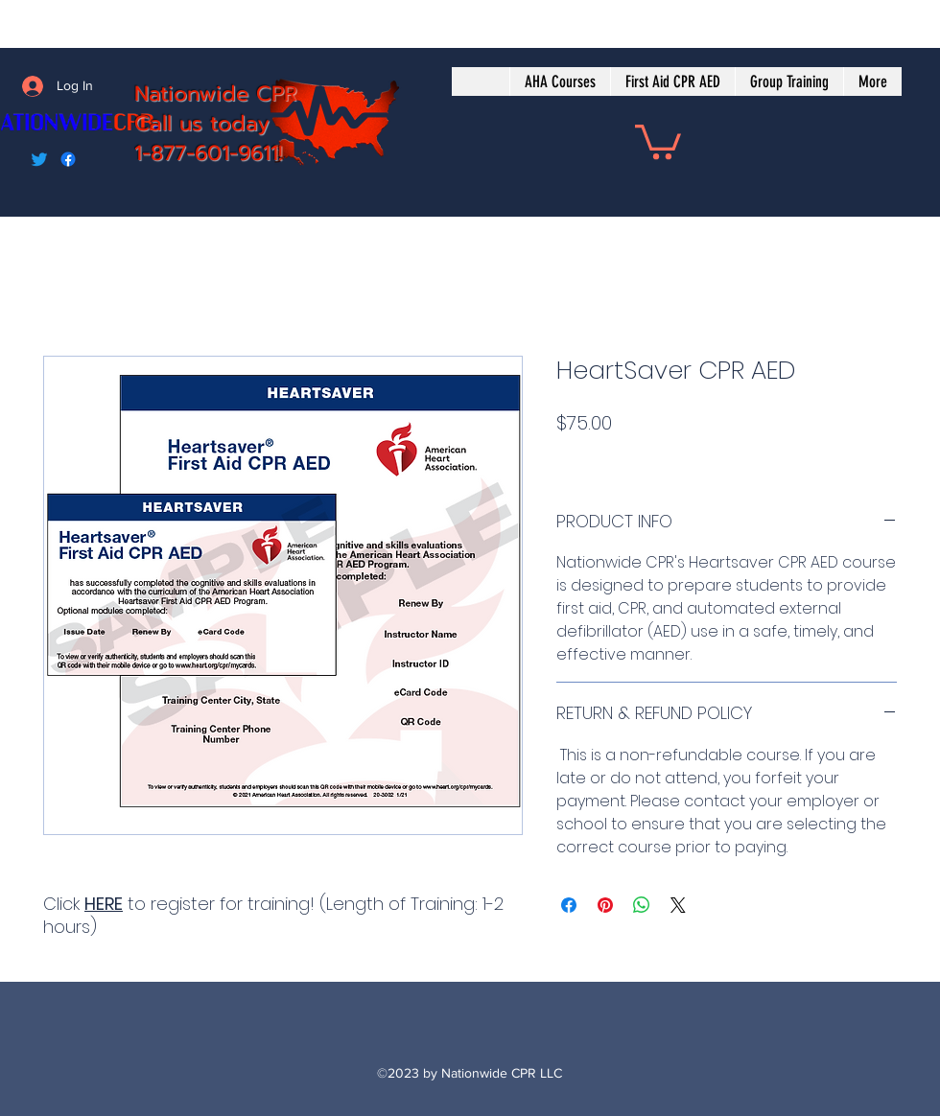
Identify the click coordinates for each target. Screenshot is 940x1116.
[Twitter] (39, 159)
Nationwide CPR (215, 93)
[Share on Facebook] (568, 905)
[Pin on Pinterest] (605, 905)
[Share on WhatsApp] (641, 905)
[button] (658, 140)
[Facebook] (68, 159)
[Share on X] (678, 905)
